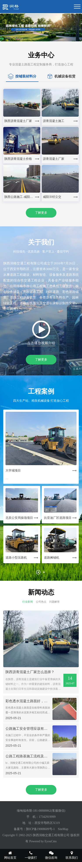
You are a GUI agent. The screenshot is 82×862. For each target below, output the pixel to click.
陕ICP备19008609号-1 (40, 829)
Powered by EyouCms (42, 841)
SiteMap (63, 829)
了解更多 (41, 212)
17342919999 (47, 816)
